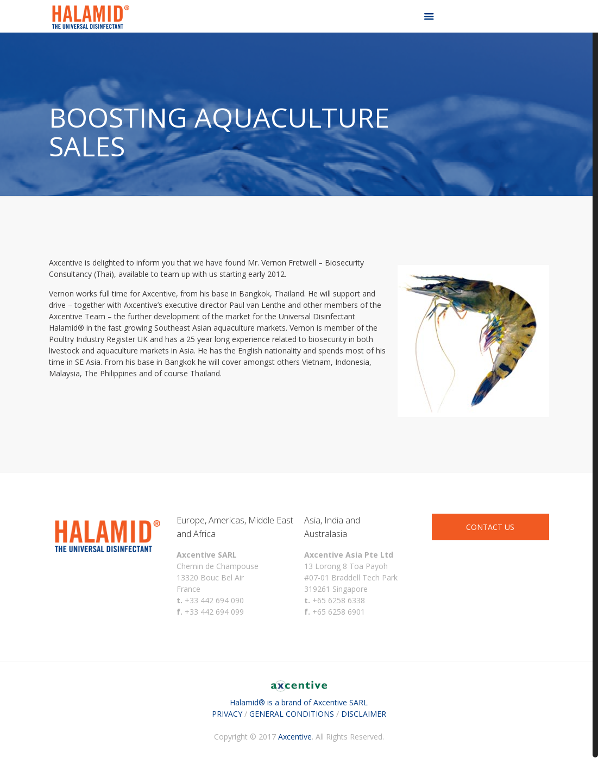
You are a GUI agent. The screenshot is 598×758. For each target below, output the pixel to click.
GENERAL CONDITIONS (291, 714)
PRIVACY (227, 714)
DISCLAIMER (363, 714)
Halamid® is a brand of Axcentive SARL (299, 697)
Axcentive (295, 736)
